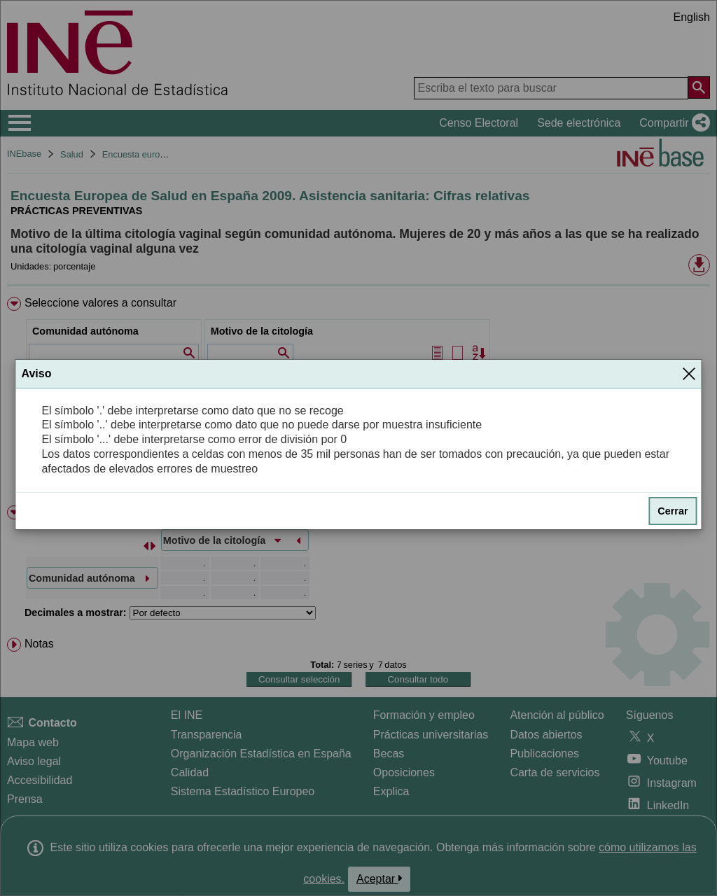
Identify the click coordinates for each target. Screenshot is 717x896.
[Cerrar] (689, 373)
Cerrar (672, 511)
